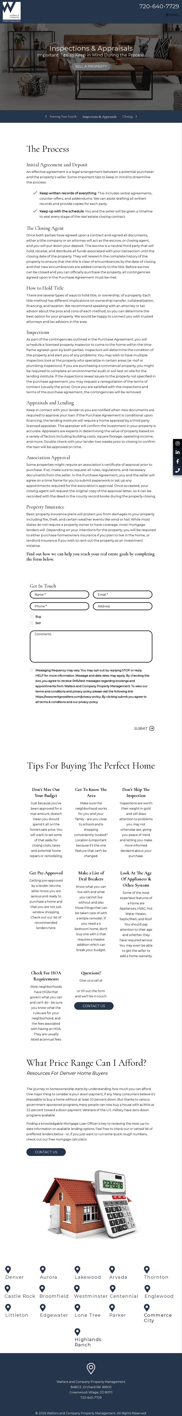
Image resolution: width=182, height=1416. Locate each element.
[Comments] (91, 647)
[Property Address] (122, 606)
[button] (177, 443)
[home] (12, 11)
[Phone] (59, 606)
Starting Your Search (62, 117)
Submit (141, 729)
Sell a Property (91, 66)
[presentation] (123, 715)
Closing (128, 117)
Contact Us (94, 1006)
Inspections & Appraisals (100, 117)
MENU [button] (172, 15)
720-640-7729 (159, 6)
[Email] (122, 594)
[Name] (59, 594)
